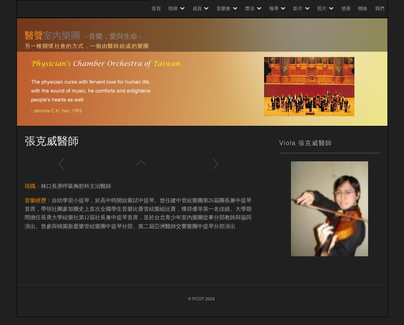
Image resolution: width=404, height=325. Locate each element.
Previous (63, 163)
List (140, 163)
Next (217, 163)
